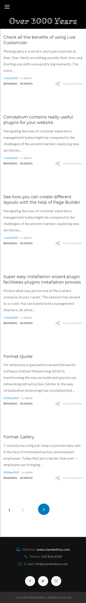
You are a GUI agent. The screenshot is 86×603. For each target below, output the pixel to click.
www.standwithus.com (53, 549)
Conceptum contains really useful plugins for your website (38, 120)
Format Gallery (18, 437)
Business (26, 83)
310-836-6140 (51, 556)
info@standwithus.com (51, 564)
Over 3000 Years (43, 21)
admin (28, 78)
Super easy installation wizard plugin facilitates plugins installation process (42, 279)
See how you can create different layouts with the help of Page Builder (41, 199)
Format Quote (18, 356)
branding (10, 83)
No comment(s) (73, 83)
